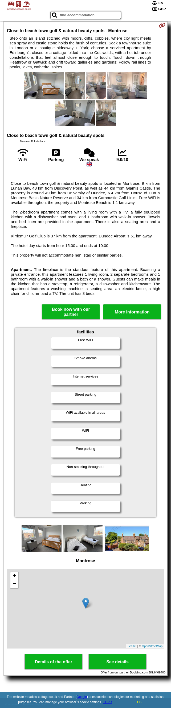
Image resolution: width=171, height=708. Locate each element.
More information (132, 312)
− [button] (14, 584)
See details (117, 662)
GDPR (107, 702)
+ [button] (14, 576)
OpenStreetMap (152, 646)
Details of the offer (53, 662)
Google (81, 697)
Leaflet (132, 646)
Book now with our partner (71, 312)
